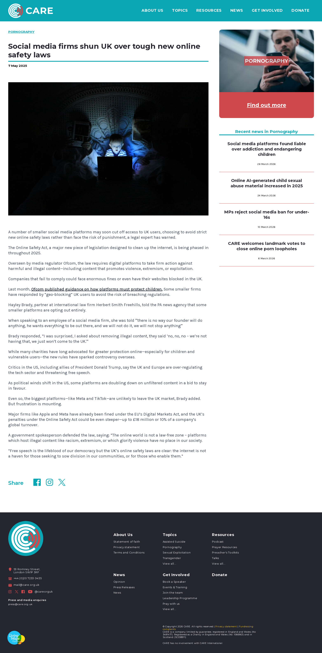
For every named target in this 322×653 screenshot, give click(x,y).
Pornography (172, 547)
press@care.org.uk (20, 604)
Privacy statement (127, 547)
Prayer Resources (224, 547)
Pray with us (171, 603)
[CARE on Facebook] (23, 591)
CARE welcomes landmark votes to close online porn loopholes (266, 246)
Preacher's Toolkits (225, 552)
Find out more (266, 105)
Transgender (172, 558)
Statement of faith (127, 541)
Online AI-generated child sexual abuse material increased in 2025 (266, 183)
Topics (180, 10)
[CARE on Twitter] (16, 591)
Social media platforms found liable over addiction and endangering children (266, 149)
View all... (169, 563)
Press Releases (124, 587)
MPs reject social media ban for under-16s (266, 215)
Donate (301, 10)
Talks (215, 558)
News (236, 10)
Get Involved (267, 10)
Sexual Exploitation (177, 552)
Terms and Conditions (129, 552)
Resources (209, 10)
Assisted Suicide (174, 541)
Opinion (119, 581)
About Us (152, 10)
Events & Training (175, 587)
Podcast (218, 541)
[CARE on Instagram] (10, 591)
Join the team (173, 592)
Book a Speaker (174, 581)
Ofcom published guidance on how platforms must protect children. (97, 289)
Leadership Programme (180, 598)
